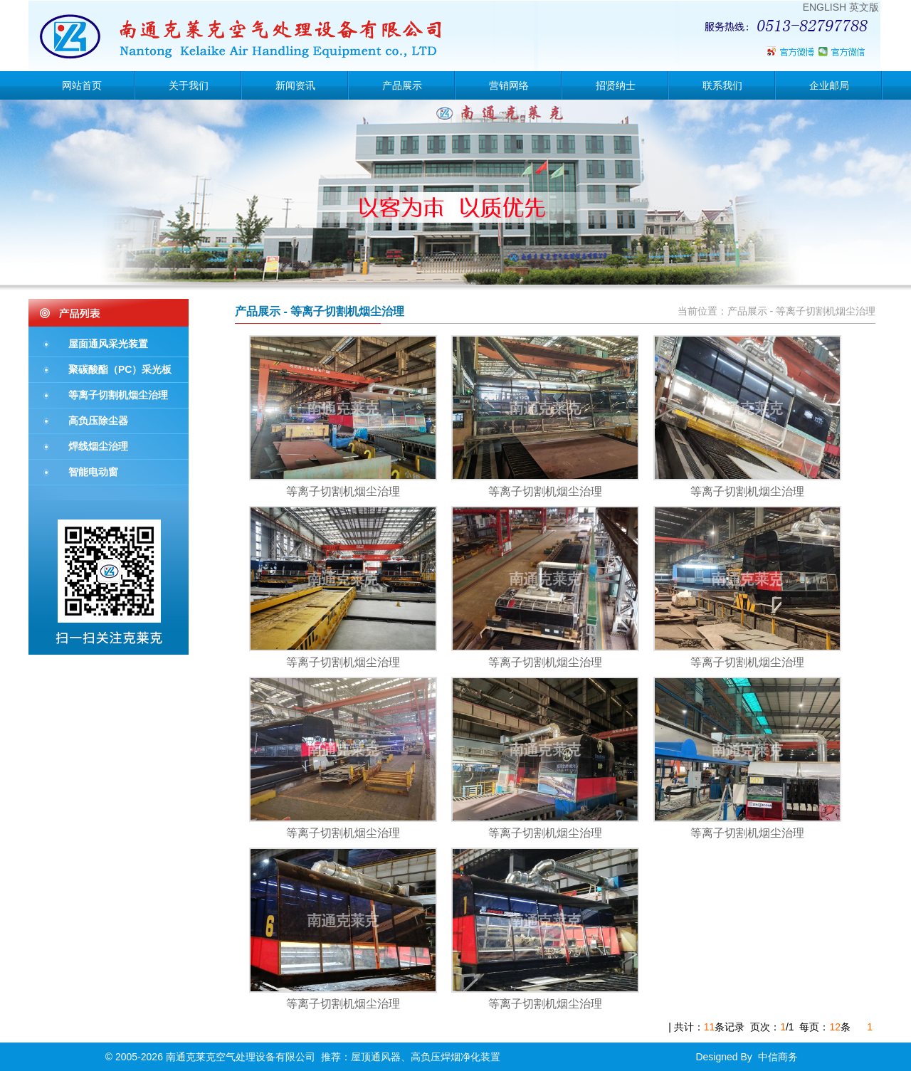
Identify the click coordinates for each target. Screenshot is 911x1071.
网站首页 (82, 85)
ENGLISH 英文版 (841, 7)
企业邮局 (829, 85)
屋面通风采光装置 (108, 343)
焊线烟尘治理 (98, 446)
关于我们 (189, 85)
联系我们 (722, 85)
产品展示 (402, 85)
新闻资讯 (295, 85)
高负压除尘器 (98, 420)
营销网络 (509, 85)
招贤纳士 (616, 85)
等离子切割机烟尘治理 (118, 395)
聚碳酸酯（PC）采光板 (120, 369)
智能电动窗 (93, 472)
